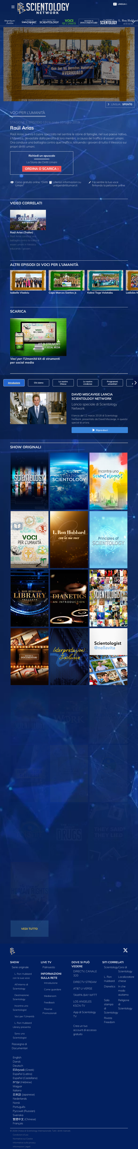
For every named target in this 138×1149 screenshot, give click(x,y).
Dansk (17, 1059)
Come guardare (52, 987)
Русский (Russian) (24, 1109)
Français (18, 1121)
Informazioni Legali (21, 1144)
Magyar (17, 1084)
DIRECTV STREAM (84, 980)
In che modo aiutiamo (123, 988)
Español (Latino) (22, 1072)
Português (19, 1105)
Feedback (49, 1000)
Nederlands (20, 1096)
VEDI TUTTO (29, 928)
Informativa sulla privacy (24, 1140)
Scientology (111, 965)
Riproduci (100, 430)
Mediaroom (50, 993)
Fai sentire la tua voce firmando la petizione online (108, 183)
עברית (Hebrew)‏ (22, 1080)
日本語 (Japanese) (24, 1092)
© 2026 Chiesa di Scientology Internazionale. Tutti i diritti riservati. (40, 1129)
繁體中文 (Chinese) (24, 1117)
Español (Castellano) (25, 1076)
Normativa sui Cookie (23, 1136)
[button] (135, 382)
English (17, 1055)
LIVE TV (46, 960)
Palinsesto (49, 965)
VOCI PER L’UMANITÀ (27, 112)
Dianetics (109, 984)
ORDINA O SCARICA (42, 169)
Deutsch (18, 1063)
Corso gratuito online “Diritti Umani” (31, 183)
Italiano (17, 1088)
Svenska (18, 1113)
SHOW (14, 960)
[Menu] (13, 7)
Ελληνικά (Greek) (23, 1068)
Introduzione (51, 980)
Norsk (16, 1101)
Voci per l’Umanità (24, 1014)
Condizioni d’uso (20, 1132)
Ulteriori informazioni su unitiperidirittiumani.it (67, 183)
